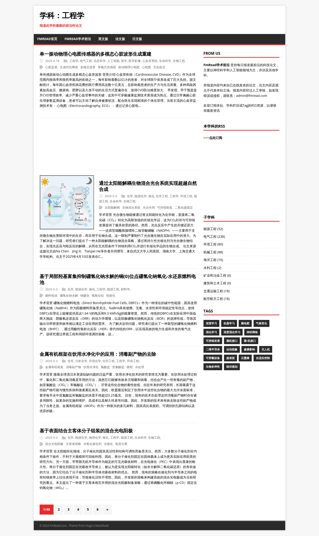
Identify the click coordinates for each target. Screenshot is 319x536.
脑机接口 (232, 341)
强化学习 (211, 332)
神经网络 (252, 332)
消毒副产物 (73, 367)
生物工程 (179, 61)
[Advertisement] (159, 143)
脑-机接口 (250, 341)
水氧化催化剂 (92, 444)
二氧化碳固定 (184, 207)
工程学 (73, 61)
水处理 (139, 367)
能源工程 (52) (213, 229)
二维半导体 (213, 349)
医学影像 (135, 61)
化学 (130, 196)
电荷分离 (121, 444)
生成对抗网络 (69, 67)
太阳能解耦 (112, 207)
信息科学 (100, 61)
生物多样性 (213, 367)
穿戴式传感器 (107, 67)
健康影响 (249, 349)
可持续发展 (213, 341)
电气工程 (86, 61)
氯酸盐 (105, 367)
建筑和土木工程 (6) (217, 283)
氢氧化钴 (98, 295)
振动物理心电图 (128, 67)
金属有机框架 (54, 367)
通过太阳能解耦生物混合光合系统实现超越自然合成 (148, 186)
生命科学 (165, 61)
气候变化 (261, 323)
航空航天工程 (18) (217, 298)
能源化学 (141, 196)
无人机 (265, 349)
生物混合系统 (131, 207)
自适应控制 (263, 358)
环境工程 (186, 196)
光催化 (108, 444)
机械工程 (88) (213, 252)
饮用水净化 (90, 367)
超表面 (230, 358)
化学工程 (162, 196)
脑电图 (245, 323)
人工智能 (113, 61)
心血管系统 (149, 61)
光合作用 (149, 207)
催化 (151, 196)
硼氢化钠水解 (69, 295)
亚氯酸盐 (118, 367)
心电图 (146, 67)
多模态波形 (87, 67)
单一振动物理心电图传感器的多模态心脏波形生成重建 (95, 54)
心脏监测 (51, 67)
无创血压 (159, 67)
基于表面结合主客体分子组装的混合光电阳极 (86, 430)
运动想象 (232, 349)
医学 (124, 61)
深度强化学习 (232, 332)
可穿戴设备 (213, 358)
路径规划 (232, 367)
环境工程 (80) (213, 244)
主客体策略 (73, 444)
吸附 (130, 367)
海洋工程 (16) (213, 260)
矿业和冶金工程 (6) (217, 275)
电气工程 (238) (214, 236)
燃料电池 (51, 295)
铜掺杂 (84, 295)
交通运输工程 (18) (217, 291)
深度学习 (211, 323)
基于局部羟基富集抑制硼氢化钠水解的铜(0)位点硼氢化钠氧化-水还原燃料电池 (118, 279)
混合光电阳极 (54, 444)
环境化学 (95, 361)
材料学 (125, 289)
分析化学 (81, 361)
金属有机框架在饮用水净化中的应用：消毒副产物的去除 (98, 354)
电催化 (110, 295)
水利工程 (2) (212, 267)
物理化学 (95, 438)
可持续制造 (164, 207)
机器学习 (229, 323)
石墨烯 (245, 358)
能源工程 (113, 289)
